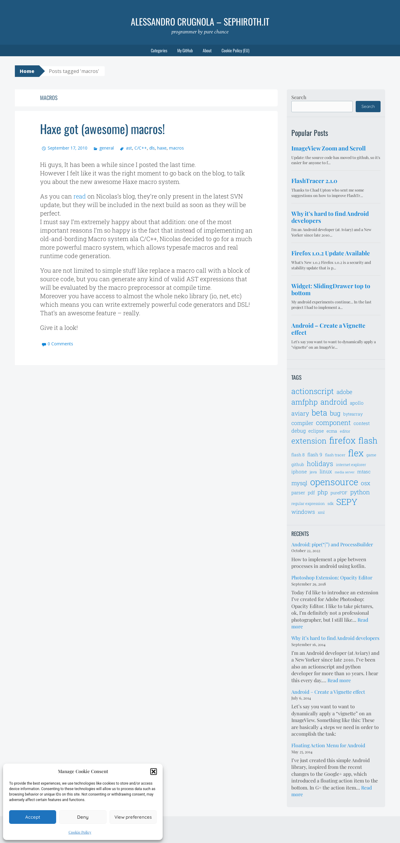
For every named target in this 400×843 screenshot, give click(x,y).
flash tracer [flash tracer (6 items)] (335, 454)
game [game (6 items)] (371, 454)
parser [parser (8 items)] (298, 492)
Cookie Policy (80, 832)
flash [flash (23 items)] (368, 440)
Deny (83, 817)
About (207, 50)
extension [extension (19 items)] (309, 441)
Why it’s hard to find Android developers (335, 638)
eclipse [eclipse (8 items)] (316, 431)
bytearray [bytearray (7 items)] (353, 414)
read (79, 196)
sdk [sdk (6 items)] (330, 503)
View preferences (133, 817)
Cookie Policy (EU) (235, 50)
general (106, 148)
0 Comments (60, 344)
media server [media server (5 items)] (344, 472)
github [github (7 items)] (297, 464)
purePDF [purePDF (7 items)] (339, 493)
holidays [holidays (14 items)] (320, 463)
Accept (32, 817)
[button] (154, 772)
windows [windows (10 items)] (303, 511)
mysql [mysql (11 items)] (299, 483)
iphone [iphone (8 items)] (299, 471)
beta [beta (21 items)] (319, 412)
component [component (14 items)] (333, 422)
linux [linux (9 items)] (326, 471)
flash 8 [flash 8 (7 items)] (298, 455)
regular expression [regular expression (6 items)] (308, 503)
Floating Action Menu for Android (328, 745)
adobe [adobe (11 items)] (344, 392)
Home (27, 71)
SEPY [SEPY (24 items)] (347, 501)
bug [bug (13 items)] (335, 413)
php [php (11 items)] (322, 492)
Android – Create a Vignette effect (328, 692)
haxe (162, 148)
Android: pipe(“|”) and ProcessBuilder (332, 544)
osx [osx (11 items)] (365, 483)
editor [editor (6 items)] (345, 431)
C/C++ (140, 148)
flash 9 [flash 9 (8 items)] (314, 454)
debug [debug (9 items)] (298, 430)
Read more (339, 680)
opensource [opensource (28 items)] (334, 482)
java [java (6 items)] (313, 471)
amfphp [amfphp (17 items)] (304, 401)
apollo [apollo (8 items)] (357, 403)
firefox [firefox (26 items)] (342, 440)
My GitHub (185, 50)
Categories (159, 50)
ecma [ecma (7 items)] (332, 431)
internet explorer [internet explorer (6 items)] (351, 464)
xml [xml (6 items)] (321, 512)
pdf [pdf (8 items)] (311, 492)
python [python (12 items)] (360, 492)
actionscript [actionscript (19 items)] (312, 391)
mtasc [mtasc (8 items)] (364, 471)
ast (129, 148)
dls (152, 148)
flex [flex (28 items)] (356, 453)
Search (298, 97)
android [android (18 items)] (333, 402)
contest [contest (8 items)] (362, 423)
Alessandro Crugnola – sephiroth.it (200, 21)
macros (176, 148)
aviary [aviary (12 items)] (300, 413)
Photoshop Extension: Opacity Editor (331, 577)
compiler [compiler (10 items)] (302, 423)
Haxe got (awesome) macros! (102, 128)
